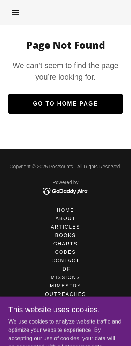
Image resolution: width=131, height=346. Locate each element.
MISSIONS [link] (65, 277)
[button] (15, 13)
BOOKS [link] (65, 235)
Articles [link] (65, 227)
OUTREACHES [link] (65, 294)
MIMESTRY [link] (65, 286)
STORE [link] (66, 311)
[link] (65, 191)
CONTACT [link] (65, 260)
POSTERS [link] (65, 302)
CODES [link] (65, 252)
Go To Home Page (65, 104)
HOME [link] (65, 210)
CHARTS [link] (65, 243)
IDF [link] (65, 269)
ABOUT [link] (65, 218)
